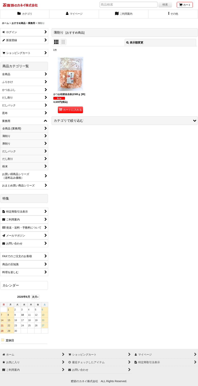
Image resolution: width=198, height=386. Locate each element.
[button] (173, 14)
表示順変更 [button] (134, 42)
